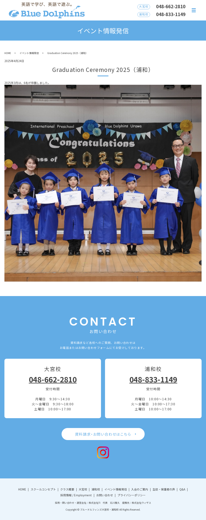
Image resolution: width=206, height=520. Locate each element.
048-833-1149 (153, 379)
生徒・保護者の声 (163, 489)
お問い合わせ (104, 495)
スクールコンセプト (43, 489)
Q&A (182, 489)
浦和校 (96, 489)
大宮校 (83, 489)
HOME (7, 53)
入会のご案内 (139, 489)
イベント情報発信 (29, 53)
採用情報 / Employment (76, 495)
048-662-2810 (53, 379)
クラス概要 (67, 489)
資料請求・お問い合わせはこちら (103, 434)
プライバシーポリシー (131, 495)
